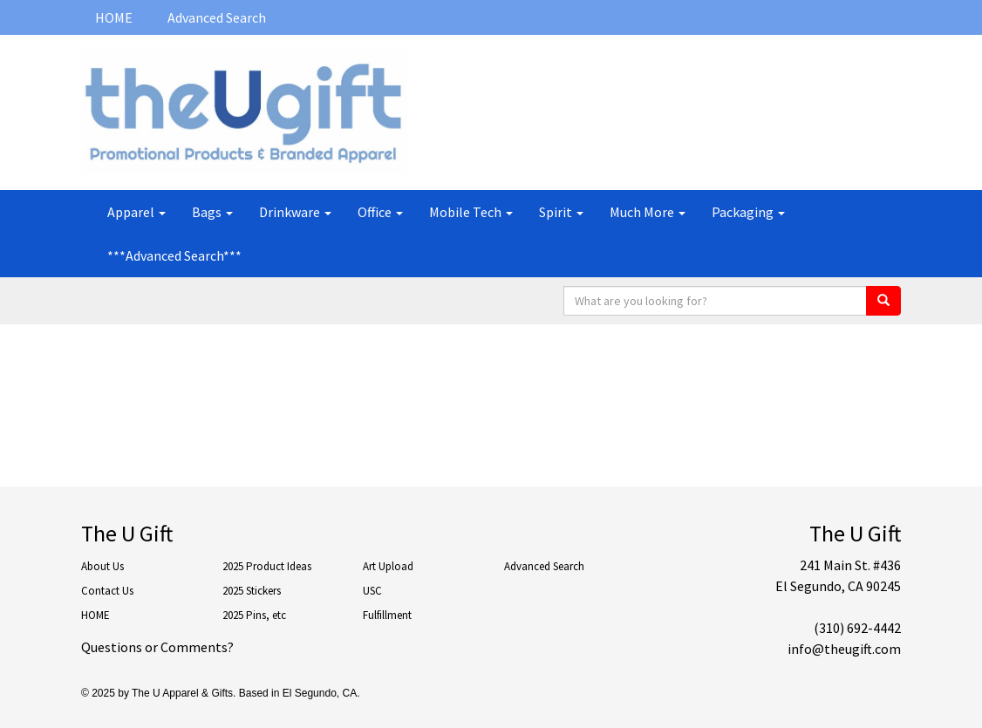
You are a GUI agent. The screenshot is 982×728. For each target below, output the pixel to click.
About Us (102, 566)
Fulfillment (387, 615)
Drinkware (295, 212)
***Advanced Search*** (174, 255)
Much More (647, 212)
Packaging (748, 212)
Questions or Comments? (157, 647)
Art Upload (388, 566)
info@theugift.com (844, 648)
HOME (114, 17)
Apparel (136, 212)
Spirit (561, 212)
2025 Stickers (251, 590)
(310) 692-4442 (857, 627)
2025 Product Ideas (266, 566)
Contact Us (107, 590)
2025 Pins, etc (254, 615)
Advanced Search (216, 17)
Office (380, 212)
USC (372, 590)
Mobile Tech (471, 212)
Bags (212, 212)
